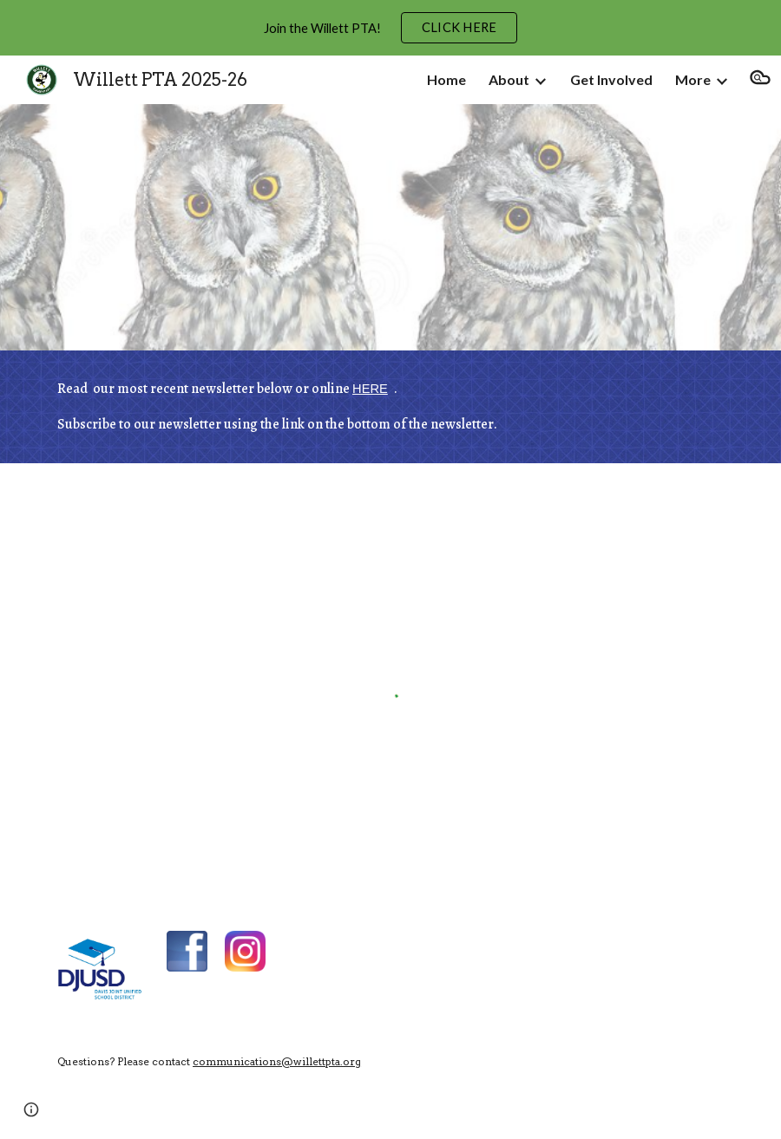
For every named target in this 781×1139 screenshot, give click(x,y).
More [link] (693, 79)
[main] (390, 406)
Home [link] (446, 79)
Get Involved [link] (611, 79)
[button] (760, 80)
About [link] (509, 79)
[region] (390, 28)
